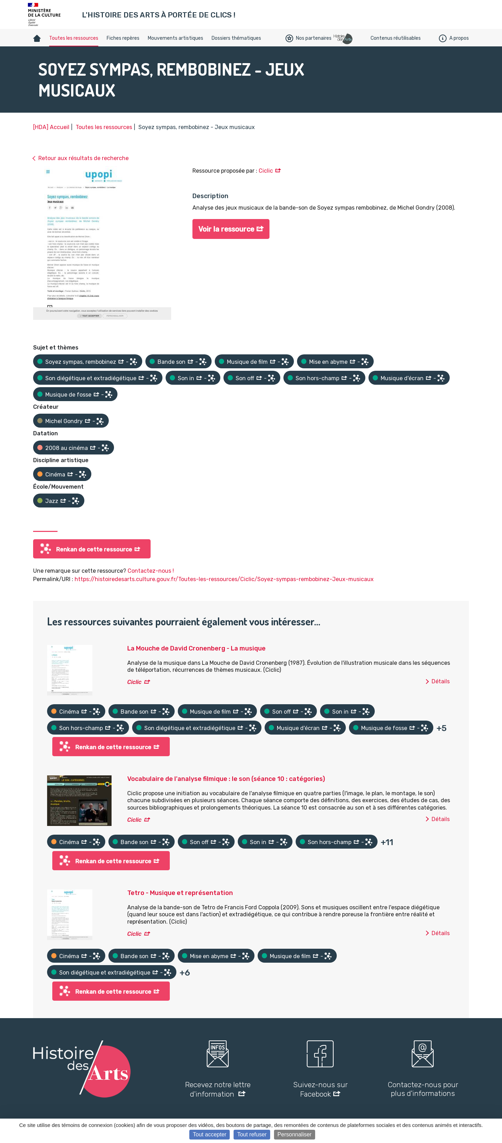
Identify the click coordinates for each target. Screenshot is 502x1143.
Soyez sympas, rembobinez (80, 362)
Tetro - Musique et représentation (180, 893)
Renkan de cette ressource (94, 549)
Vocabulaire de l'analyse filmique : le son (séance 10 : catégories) (226, 779)
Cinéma (55, 474)
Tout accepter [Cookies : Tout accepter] (209, 1134)
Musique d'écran (402, 378)
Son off (245, 378)
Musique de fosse (68, 394)
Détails (441, 681)
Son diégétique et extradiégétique (90, 378)
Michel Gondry (64, 421)
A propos (454, 38)
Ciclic (266, 170)
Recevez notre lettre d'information (218, 1089)
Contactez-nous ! (151, 570)
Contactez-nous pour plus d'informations (423, 1089)
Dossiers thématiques (236, 38)
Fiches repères (123, 38)
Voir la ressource (227, 229)
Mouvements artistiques (175, 38)
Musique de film (247, 362)
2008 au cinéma (66, 448)
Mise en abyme (328, 362)
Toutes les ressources (73, 38)
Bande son (171, 362)
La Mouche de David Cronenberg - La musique (196, 648)
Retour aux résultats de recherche (83, 158)
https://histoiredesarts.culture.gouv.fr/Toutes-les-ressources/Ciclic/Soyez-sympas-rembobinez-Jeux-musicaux (224, 579)
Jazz (51, 501)
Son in (186, 378)
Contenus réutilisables (396, 38)
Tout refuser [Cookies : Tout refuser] (251, 1134)
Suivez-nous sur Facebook (320, 1089)
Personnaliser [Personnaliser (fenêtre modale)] (294, 1134)
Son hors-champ (317, 378)
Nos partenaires (309, 38)
